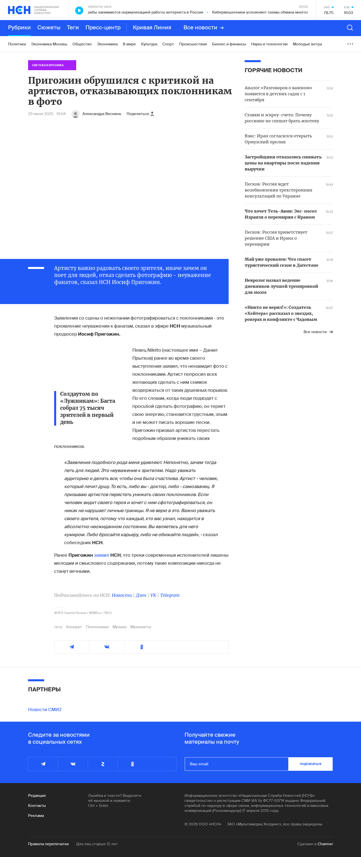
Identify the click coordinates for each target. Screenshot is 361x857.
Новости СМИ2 (45, 710)
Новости (122, 595)
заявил (101, 555)
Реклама (36, 815)
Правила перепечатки (48, 843)
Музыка (119, 626)
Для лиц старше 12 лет (97, 843)
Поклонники (97, 626)
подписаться (310, 764)
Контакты (37, 805)
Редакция (37, 795)
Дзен (141, 595)
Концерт (74, 626)
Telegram (170, 595)
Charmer (325, 843)
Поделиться (140, 113)
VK (153, 595)
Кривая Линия (152, 28)
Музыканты (140, 626)
